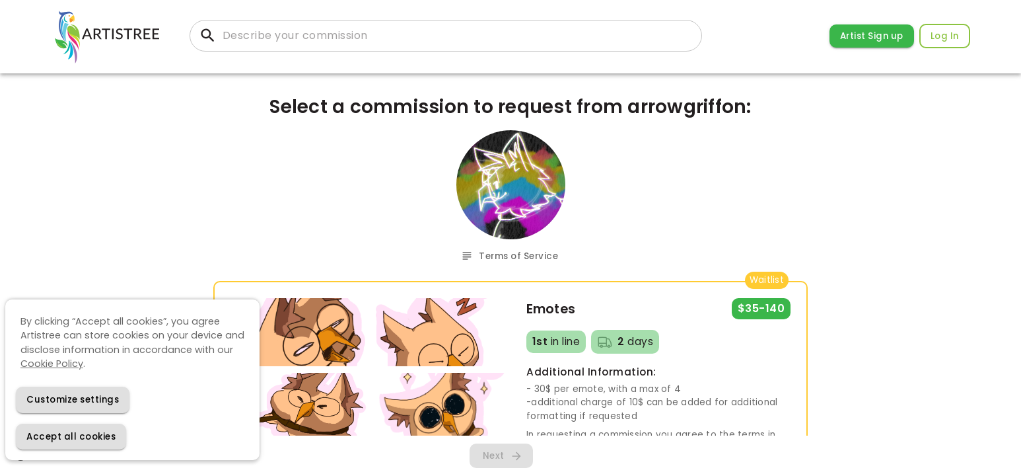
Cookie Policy (51, 363)
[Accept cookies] (71, 437)
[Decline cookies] (72, 400)
